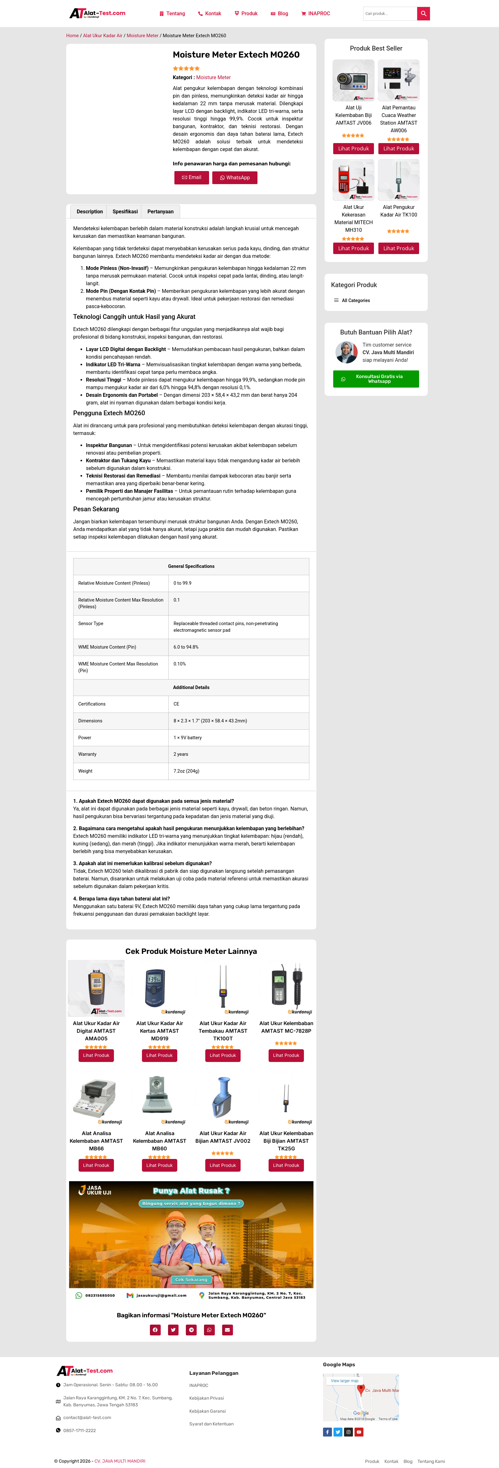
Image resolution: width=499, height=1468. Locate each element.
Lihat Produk (96, 1055)
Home (72, 35)
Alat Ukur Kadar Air (103, 35)
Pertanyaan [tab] (161, 212)
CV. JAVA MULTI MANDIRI (120, 1461)
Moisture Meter (142, 35)
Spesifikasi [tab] (125, 212)
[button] (155, 1330)
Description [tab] (90, 212)
